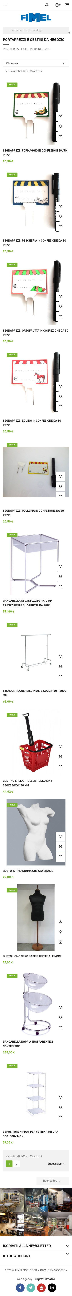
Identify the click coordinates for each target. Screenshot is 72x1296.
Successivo (56, 1164)
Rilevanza (36, 63)
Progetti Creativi (44, 1279)
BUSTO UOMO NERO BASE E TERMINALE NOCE (32, 956)
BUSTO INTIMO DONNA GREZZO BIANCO (28, 871)
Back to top (53, 1181)
